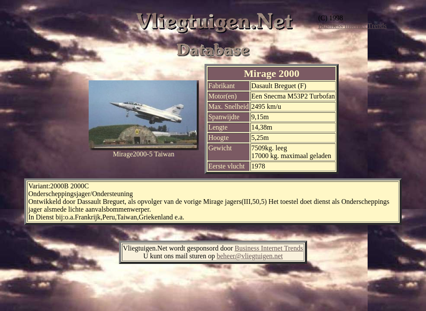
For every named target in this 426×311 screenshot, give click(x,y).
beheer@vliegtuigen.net (250, 256)
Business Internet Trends (352, 25)
